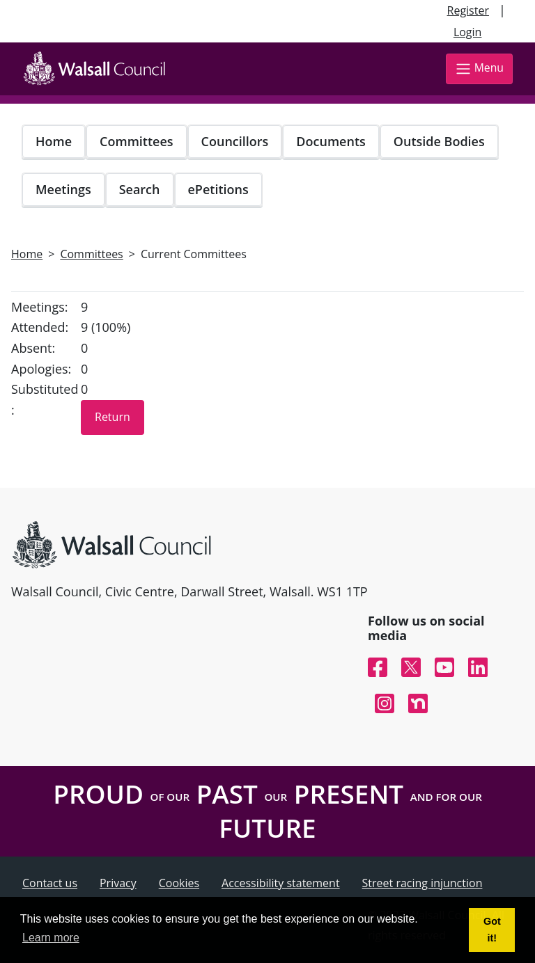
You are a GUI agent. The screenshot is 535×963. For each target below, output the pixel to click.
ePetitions (218, 189)
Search (139, 189)
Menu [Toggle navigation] (479, 68)
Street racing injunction (422, 883)
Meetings (63, 189)
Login (467, 32)
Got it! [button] (492, 930)
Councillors (235, 141)
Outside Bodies (439, 141)
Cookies (179, 883)
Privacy (118, 883)
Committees (136, 141)
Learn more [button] (50, 938)
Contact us (49, 883)
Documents (330, 141)
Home (54, 141)
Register (468, 10)
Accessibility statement (281, 883)
